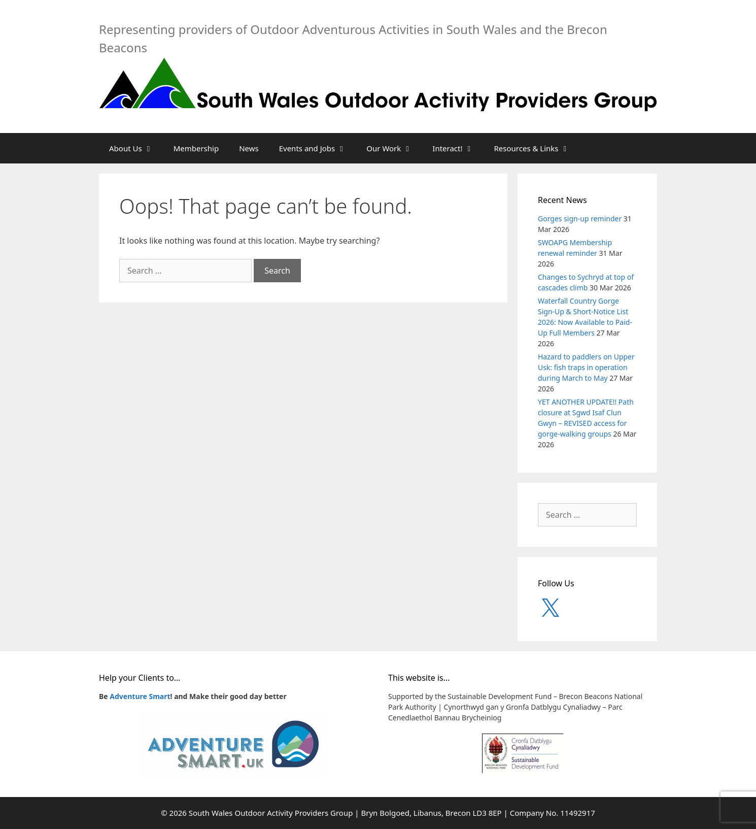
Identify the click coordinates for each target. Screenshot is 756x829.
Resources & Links (537, 148)
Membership (196, 148)
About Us (136, 148)
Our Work (394, 148)
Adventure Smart (140, 696)
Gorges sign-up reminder (580, 218)
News (249, 148)
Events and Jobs (318, 148)
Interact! (458, 148)
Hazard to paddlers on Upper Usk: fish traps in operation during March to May (586, 367)
